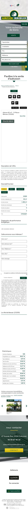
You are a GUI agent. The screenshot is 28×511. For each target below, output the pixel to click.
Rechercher (14, 64)
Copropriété (20, 189)
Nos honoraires (17, 500)
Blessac (17, 85)
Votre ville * (4, 254)
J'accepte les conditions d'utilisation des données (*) (15, 273)
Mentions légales (10, 500)
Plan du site (4, 500)
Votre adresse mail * (6, 244)
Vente (13, 35)
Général (4, 189)
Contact (14, 450)
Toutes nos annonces (10, 502)
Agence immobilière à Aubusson (7, 85)
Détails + (12, 189)
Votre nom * (4, 239)
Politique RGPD (18, 502)
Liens (21, 500)
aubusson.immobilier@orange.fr (14, 445)
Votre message (5, 258)
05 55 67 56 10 (14, 440)
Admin (24, 500)
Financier (4, 192)
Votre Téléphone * (6, 249)
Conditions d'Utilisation (16, 305)
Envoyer (23, 278)
